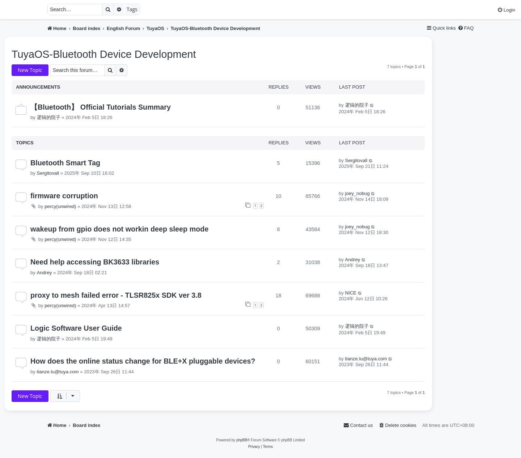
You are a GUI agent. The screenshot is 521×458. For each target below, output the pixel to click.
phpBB (241, 440)
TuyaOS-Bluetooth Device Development (104, 54)
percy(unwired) (60, 206)
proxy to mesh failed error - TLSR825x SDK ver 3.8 (116, 295)
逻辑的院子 (48, 117)
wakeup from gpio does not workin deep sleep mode (119, 229)
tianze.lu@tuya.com (58, 371)
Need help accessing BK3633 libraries (94, 262)
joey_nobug (357, 193)
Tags (132, 9)
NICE (351, 293)
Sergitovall (48, 173)
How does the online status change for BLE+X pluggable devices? (142, 361)
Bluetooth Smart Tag (65, 163)
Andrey (44, 272)
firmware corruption (64, 196)
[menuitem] (506, 10)
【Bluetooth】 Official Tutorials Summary (100, 107)
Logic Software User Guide (76, 328)
